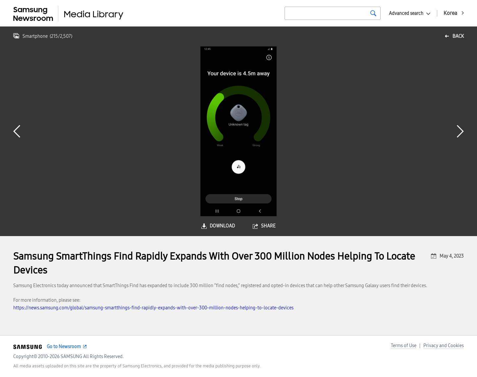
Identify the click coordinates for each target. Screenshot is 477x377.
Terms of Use (403, 345)
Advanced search (406, 13)
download (222, 226)
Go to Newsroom (64, 346)
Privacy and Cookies (443, 345)
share (268, 226)
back (458, 36)
